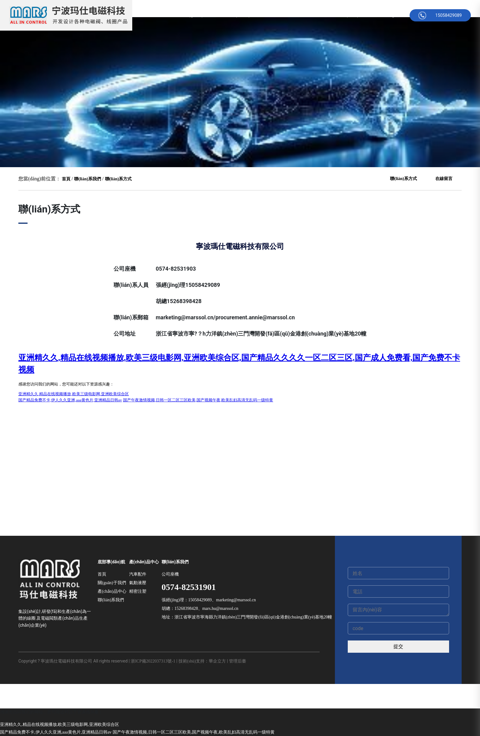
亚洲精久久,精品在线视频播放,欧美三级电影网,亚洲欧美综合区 (59, 724)
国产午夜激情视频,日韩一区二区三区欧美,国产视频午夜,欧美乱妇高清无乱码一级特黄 (194, 732)
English (394, 15)
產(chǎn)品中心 (248, 15)
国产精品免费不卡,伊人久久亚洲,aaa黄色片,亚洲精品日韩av (55, 732)
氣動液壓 (137, 582)
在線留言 (319, 15)
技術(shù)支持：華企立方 (202, 661)
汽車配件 (137, 574)
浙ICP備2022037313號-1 (153, 661)
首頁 (167, 15)
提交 (398, 646)
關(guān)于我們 (201, 15)
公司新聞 (287, 15)
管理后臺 (237, 661)
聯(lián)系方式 (357, 15)
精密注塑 (137, 591)
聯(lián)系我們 (87, 179)
